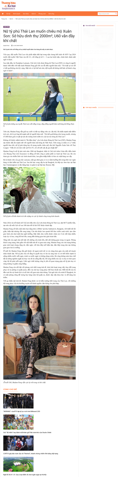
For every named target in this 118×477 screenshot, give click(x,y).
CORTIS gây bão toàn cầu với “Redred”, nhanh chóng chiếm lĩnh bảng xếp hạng (63, 413)
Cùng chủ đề (10, 389)
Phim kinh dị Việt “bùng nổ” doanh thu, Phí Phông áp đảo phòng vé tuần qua (63, 440)
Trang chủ (4, 19)
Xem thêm (39, 449)
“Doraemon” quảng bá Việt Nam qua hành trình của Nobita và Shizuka (39, 440)
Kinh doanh (16, 13)
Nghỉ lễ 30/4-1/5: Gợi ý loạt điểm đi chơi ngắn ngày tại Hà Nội (13, 440)
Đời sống (51, 13)
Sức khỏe (26, 13)
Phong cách (42, 13)
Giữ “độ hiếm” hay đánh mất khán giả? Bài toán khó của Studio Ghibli (38, 413)
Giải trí (34, 13)
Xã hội (8, 13)
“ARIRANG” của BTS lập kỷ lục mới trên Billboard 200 (13, 412)
